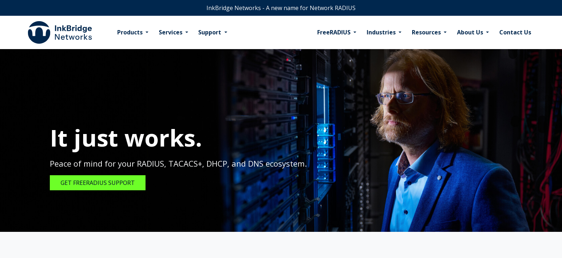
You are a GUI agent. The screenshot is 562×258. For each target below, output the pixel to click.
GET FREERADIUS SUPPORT (98, 183)
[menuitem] (132, 32)
